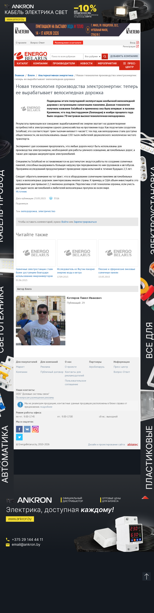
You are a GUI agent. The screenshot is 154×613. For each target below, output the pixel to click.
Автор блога (24, 288)
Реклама (45, 366)
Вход (132, 42)
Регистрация (129, 46)
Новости (86, 63)
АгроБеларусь (96, 366)
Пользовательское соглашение (75, 382)
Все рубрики (93, 56)
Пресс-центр (130, 65)
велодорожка (29, 211)
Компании (40, 63)
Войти (64, 221)
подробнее (46, 406)
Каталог (22, 63)
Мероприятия (107, 63)
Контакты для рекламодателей (74, 373)
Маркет (20, 366)
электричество (46, 211)
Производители (64, 63)
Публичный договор (51, 371)
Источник (21, 191)
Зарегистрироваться (85, 221)
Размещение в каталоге (68, 42)
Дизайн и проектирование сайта (106, 444)
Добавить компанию (124, 56)
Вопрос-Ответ (38, 42)
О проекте (21, 42)
